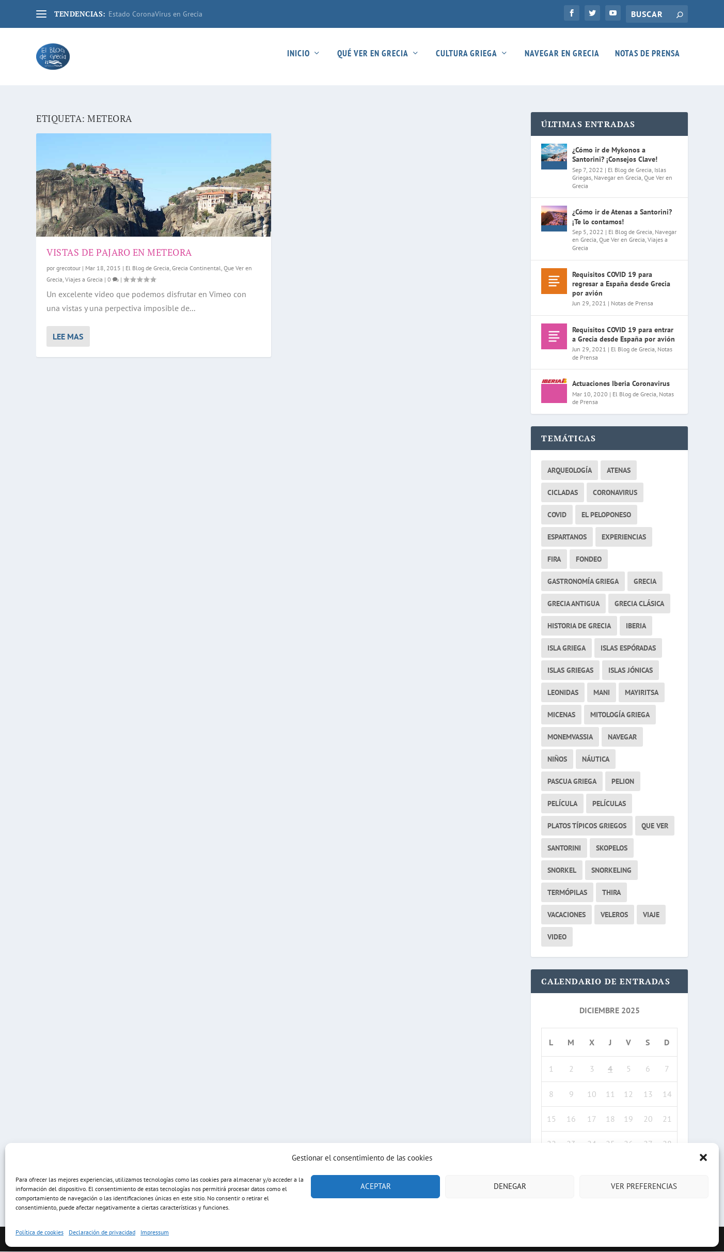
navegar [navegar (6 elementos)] (622, 736)
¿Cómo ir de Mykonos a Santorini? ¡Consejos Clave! (614, 155)
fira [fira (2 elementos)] (554, 559)
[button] (703, 1157)
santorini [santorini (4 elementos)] (564, 848)
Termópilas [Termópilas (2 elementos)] (567, 892)
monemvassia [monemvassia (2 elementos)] (570, 736)
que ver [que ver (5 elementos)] (654, 825)
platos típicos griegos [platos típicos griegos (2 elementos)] (586, 825)
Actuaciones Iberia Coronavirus (621, 384)
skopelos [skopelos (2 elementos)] (611, 848)
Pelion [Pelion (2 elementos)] (622, 781)
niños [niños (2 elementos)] (557, 759)
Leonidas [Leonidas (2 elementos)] (562, 692)
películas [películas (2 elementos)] (609, 803)
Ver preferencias (644, 1186)
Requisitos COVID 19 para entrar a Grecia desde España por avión (623, 334)
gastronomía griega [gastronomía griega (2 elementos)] (583, 581)
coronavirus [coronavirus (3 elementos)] (615, 492)
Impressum (154, 1232)
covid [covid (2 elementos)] (556, 514)
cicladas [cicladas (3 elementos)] (562, 492)
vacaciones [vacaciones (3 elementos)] (566, 914)
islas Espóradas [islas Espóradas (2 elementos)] (628, 648)
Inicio (298, 61)
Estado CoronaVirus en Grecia (155, 14)
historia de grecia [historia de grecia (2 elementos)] (579, 625)
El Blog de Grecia (147, 268)
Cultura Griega (466, 61)
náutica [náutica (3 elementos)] (595, 759)
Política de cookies (39, 1232)
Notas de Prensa (647, 61)
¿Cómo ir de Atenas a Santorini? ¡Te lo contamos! (622, 217)
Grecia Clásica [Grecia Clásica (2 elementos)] (639, 603)
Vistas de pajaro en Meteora (119, 252)
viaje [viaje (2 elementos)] (651, 914)
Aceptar (375, 1186)
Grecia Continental (196, 268)
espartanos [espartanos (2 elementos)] (567, 537)
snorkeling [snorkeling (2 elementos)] (611, 870)
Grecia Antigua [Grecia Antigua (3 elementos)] (573, 603)
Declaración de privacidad (102, 1232)
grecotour (68, 268)
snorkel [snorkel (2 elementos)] (561, 870)
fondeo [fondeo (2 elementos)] (589, 559)
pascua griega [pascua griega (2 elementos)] (571, 781)
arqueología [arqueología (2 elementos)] (569, 470)
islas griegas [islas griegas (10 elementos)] (570, 670)
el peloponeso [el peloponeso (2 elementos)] (606, 514)
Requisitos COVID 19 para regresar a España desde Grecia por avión (621, 284)
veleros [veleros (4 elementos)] (614, 914)
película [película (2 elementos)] (562, 803)
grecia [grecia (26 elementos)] (645, 581)
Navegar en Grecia (562, 61)
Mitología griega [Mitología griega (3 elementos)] (620, 714)
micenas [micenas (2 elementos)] (561, 714)
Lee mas (68, 336)
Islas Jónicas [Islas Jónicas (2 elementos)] (630, 670)
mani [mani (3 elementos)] (601, 692)
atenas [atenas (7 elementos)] (619, 470)
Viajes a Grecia (84, 279)
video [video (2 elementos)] (556, 936)
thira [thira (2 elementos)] (611, 892)
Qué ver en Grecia (372, 61)
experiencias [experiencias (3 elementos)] (624, 537)
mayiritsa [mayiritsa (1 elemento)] (641, 692)
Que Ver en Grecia (622, 240)
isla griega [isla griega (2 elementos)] (566, 648)
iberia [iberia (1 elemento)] (636, 625)
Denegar (510, 1186)
